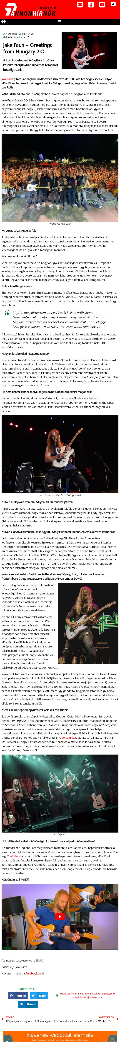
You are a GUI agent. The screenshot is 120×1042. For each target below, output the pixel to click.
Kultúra (9, 37)
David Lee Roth (68, 993)
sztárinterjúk (79, 997)
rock (112, 993)
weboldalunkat (67, 737)
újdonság (92, 997)
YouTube (12, 856)
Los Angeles (102, 993)
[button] (113, 4)
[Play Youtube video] (60, 917)
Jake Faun (7, 79)
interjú (80, 993)
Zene (30, 37)
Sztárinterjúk (20, 37)
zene (100, 997)
